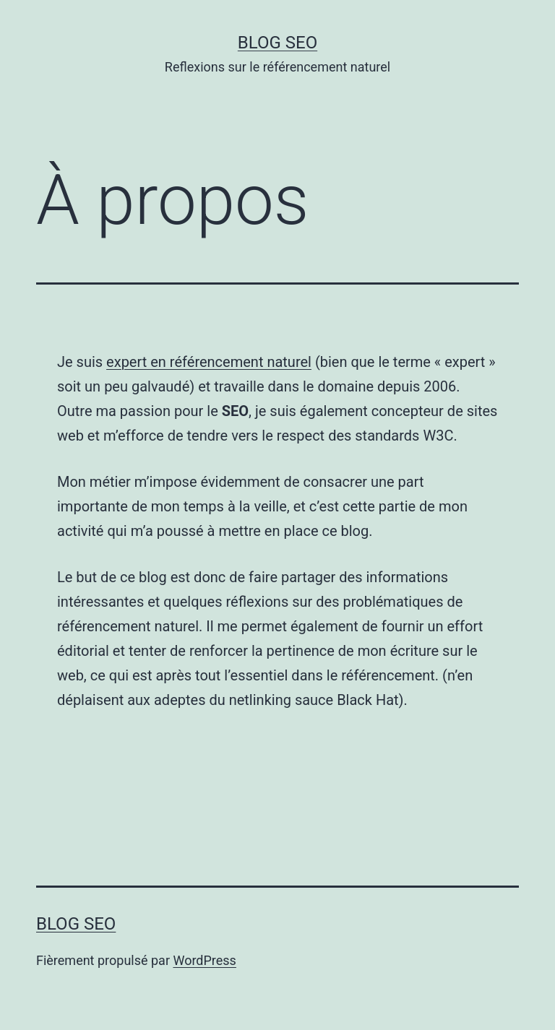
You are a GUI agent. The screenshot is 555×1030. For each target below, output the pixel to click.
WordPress (204, 960)
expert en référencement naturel (208, 362)
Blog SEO (277, 43)
